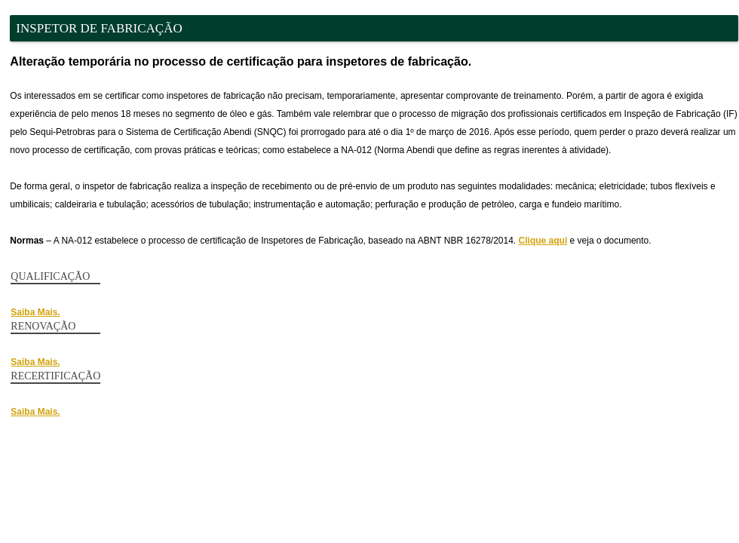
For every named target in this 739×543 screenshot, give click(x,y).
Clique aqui (543, 240)
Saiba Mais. (35, 312)
